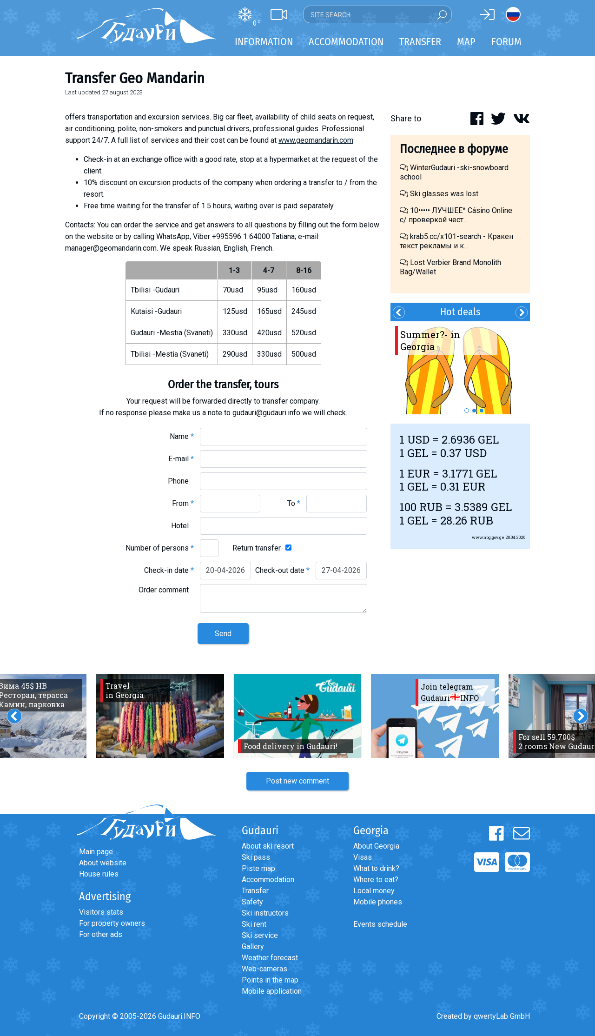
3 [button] (481, 410)
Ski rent (254, 924)
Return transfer (256, 548)
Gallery (253, 946)
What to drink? (376, 868)
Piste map (258, 868)
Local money (374, 890)
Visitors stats (101, 912)
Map (466, 41)
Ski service (260, 935)
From (183, 503)
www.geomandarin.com (315, 140)
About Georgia (376, 846)
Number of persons (160, 548)
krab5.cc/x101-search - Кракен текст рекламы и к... (456, 241)
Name (182, 436)
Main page (96, 851)
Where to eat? (375, 879)
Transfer (255, 890)
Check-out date (282, 570)
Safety (252, 901)
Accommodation (268, 879)
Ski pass (256, 857)
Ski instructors (265, 913)
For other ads (100, 934)
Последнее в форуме (454, 149)
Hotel (182, 525)
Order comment (166, 589)
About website (102, 862)
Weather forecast (270, 957)
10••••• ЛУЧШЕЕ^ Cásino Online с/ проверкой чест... (456, 215)
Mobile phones (377, 901)
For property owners (112, 923)
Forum (506, 41)
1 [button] (466, 410)
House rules (99, 874)
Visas (362, 857)
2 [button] (474, 410)
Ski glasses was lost (439, 193)
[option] (460, 367)
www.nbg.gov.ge (488, 537)
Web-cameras (264, 968)
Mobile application (272, 991)
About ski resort (268, 846)
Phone (181, 481)
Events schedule (380, 924)
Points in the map (270, 980)
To (293, 503)
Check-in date (169, 570)
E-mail (181, 458)
